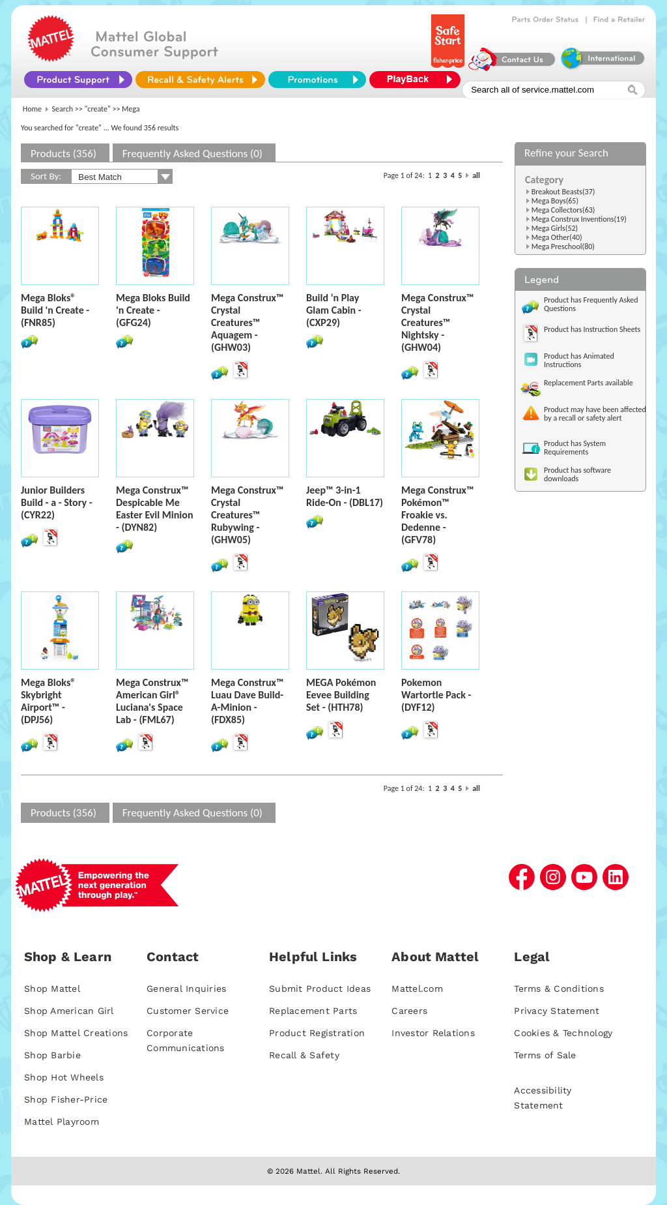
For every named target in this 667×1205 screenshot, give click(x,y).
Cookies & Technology (563, 1033)
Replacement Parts (313, 1010)
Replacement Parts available (588, 382)
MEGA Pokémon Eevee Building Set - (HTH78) (341, 694)
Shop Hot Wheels (64, 1077)
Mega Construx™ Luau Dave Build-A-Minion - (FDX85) (247, 701)
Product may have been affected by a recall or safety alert (595, 414)
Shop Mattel (52, 988)
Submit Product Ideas (320, 988)
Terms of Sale (545, 1055)
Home (32, 108)
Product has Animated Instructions (579, 360)
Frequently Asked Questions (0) (192, 153)
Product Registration (317, 1033)
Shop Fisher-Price (65, 1099)
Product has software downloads (577, 474)
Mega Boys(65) (555, 200)
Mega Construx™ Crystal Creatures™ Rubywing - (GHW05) (247, 515)
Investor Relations (433, 1033)
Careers (409, 1010)
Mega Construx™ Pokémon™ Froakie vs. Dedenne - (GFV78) (437, 515)
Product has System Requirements (575, 447)
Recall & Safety (304, 1055)
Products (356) (63, 153)
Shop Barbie (52, 1055)
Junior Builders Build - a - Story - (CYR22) (56, 502)
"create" (98, 108)
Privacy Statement (556, 1010)
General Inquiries (186, 988)
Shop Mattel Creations (76, 1033)
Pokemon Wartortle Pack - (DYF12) (436, 694)
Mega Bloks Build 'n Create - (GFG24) (153, 310)
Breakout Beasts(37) (563, 191)
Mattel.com (417, 988)
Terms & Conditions (559, 988)
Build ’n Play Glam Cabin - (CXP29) (334, 310)
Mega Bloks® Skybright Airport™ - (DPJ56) (48, 701)
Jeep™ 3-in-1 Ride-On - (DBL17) (344, 496)
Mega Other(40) (557, 237)
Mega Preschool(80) (563, 246)
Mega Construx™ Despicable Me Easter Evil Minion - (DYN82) (154, 508)
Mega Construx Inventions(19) (579, 219)
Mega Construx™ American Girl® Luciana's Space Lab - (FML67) (152, 701)
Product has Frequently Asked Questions (591, 304)
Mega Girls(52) (555, 228)
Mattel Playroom (61, 1121)
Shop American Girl (69, 1010)
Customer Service (188, 1010)
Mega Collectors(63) (563, 210)
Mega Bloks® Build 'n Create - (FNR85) (55, 310)
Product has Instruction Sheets (592, 329)
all (476, 175)
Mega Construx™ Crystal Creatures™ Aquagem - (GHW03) (247, 322)
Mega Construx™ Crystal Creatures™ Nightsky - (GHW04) (437, 322)
